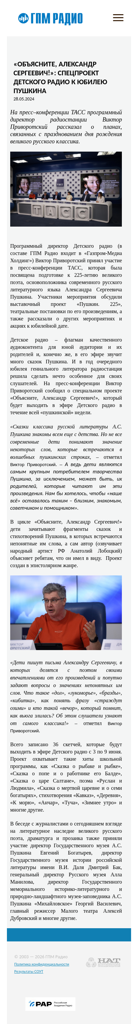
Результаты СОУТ (28, 971)
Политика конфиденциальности (41, 964)
